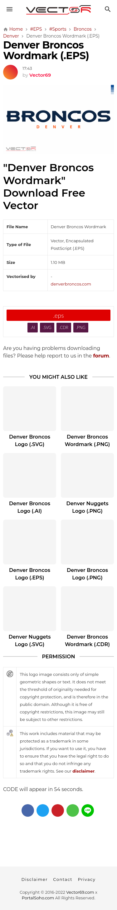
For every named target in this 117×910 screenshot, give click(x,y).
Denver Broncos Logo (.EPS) (29, 574)
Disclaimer (35, 879)
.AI (32, 327)
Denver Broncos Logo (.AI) (29, 507)
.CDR (63, 327)
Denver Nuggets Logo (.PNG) (87, 507)
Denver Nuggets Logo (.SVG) (29, 640)
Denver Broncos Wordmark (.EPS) (46, 50)
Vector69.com (80, 892)
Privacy (86, 879)
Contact (62, 879)
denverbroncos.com (71, 283)
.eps (58, 315)
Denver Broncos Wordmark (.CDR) (87, 640)
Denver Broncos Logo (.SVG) (29, 440)
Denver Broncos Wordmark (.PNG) (87, 440)
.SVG (47, 327)
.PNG (80, 327)
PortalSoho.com (38, 897)
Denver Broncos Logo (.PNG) (87, 574)
